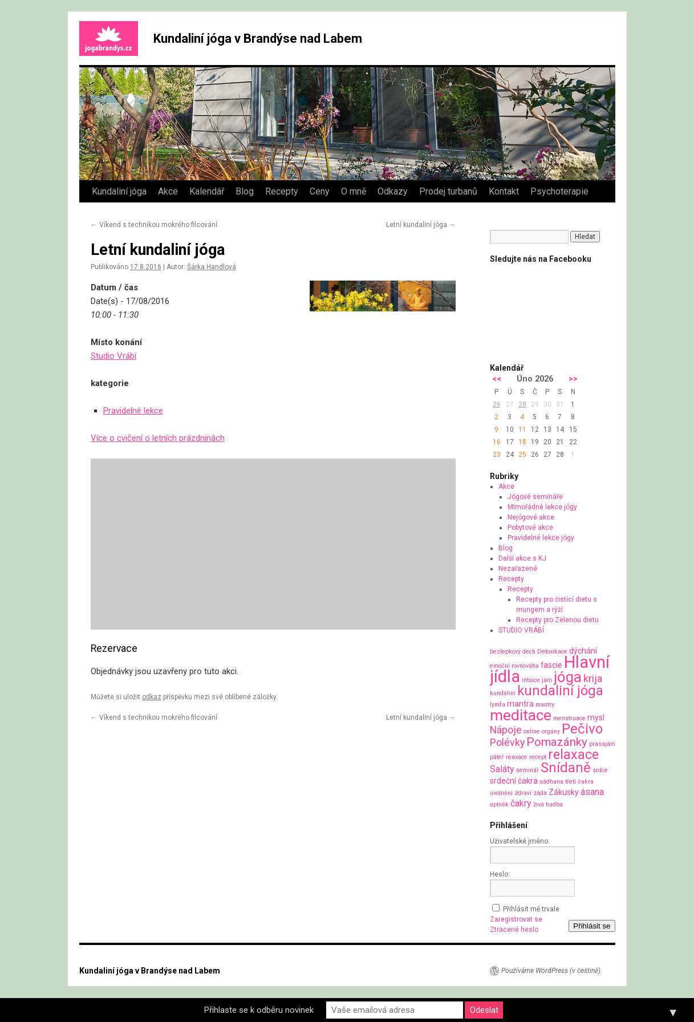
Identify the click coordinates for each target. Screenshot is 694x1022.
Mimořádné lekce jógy (542, 507)
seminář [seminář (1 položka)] (527, 770)
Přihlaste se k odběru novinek (259, 1010)
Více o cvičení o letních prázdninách (158, 438)
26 (497, 404)
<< (496, 379)
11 (522, 429)
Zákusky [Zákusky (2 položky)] (564, 792)
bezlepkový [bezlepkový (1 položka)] (505, 651)
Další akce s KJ (522, 558)
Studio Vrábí (113, 356)
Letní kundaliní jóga (421, 225)
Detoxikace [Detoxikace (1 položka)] (552, 651)
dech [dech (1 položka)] (528, 651)
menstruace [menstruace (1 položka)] (569, 718)
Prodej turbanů (448, 191)
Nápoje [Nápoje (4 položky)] (506, 730)
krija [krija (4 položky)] (592, 678)
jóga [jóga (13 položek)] (568, 677)
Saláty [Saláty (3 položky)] (502, 769)
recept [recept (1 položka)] (537, 757)
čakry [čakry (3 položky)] (520, 803)
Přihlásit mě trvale (531, 909)
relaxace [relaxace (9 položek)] (573, 755)
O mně (353, 191)
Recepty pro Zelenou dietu (557, 620)
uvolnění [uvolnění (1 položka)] (501, 793)
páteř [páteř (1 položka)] (497, 757)
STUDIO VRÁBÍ (521, 630)
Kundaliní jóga (119, 191)
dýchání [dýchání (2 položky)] (583, 650)
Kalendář (206, 191)
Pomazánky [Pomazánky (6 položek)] (556, 742)
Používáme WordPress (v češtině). (551, 971)
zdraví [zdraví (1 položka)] (522, 793)
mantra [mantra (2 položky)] (520, 703)
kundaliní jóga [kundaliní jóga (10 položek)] (560, 691)
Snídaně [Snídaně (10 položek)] (566, 768)
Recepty (281, 191)
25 (522, 455)
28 (522, 404)
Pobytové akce (530, 528)
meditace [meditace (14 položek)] (520, 715)
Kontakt (504, 191)
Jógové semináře (535, 497)
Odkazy (393, 191)
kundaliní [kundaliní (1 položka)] (503, 693)
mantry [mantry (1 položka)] (544, 704)
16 (497, 442)
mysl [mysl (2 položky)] (595, 717)
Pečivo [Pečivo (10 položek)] (582, 729)
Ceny (320, 191)
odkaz (151, 697)
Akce (168, 191)
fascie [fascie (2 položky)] (551, 665)
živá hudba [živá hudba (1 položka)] (548, 804)
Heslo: (500, 874)
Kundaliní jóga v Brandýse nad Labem (257, 38)
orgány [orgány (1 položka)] (551, 731)
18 (522, 442)
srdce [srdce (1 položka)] (600, 770)
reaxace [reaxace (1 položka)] (516, 757)
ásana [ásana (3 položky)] (592, 791)
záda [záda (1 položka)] (540, 793)
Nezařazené (517, 569)
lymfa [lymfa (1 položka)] (497, 704)
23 (497, 455)
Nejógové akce (531, 517)
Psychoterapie (559, 191)
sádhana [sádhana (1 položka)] (551, 781)
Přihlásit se (591, 926)
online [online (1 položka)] (531, 731)
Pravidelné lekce (133, 410)
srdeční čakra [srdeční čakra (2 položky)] (514, 780)
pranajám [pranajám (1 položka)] (602, 744)
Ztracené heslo (514, 930)
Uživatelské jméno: (520, 841)
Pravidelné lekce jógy (541, 538)
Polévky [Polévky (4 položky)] (507, 742)
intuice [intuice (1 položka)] (531, 680)
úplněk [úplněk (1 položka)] (499, 804)
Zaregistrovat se (516, 919)
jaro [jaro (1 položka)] (547, 680)
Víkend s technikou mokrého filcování (154, 225)
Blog (245, 191)
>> (573, 379)
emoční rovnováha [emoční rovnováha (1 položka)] (514, 666)
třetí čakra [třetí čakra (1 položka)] (579, 781)
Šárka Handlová (211, 267)
